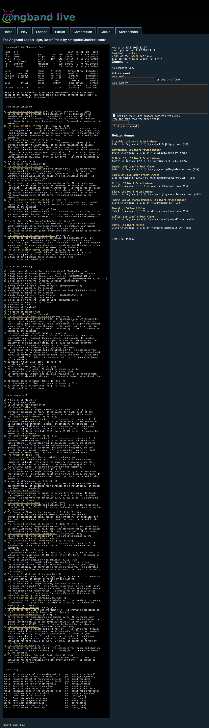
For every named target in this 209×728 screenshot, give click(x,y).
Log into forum (170, 79)
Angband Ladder (138, 58)
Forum (60, 32)
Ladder (41, 32)
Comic (105, 32)
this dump (124, 53)
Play (24, 32)
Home (8, 32)
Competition (83, 32)
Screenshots (128, 32)
